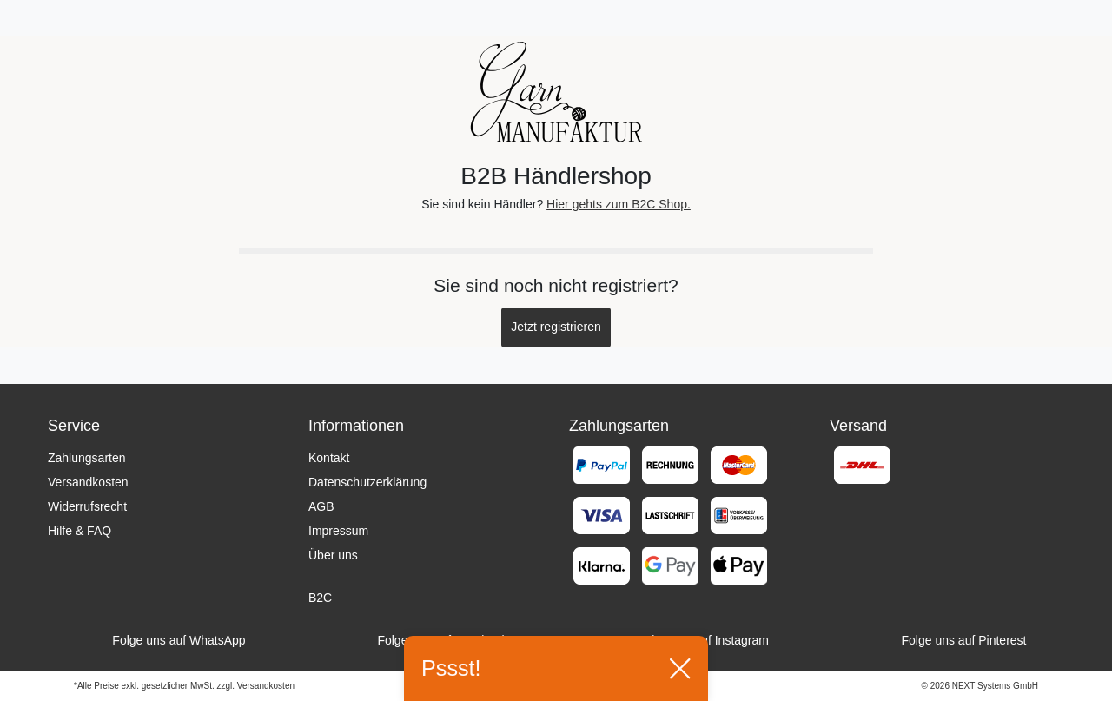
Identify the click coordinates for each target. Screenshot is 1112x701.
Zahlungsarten (87, 458)
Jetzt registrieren (555, 327)
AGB (321, 506)
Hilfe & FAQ (79, 531)
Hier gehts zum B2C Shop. (618, 204)
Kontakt (328, 458)
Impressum (338, 531)
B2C (320, 598)
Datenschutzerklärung (367, 482)
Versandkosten (88, 482)
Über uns (333, 555)
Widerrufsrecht (87, 506)
